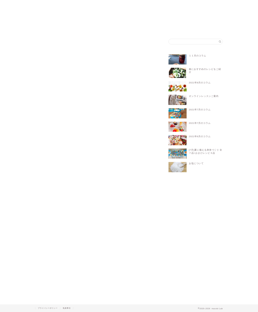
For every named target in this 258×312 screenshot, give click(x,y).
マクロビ (73, 192)
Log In (119, 179)
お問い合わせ (174, 4)
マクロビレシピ (89, 192)
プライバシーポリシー (48, 308)
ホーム (48, 4)
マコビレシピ (98, 4)
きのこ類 (45, 56)
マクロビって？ (73, 4)
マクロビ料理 (105, 192)
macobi (46, 192)
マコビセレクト (123, 4)
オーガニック (60, 192)
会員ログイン (148, 4)
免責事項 (67, 308)
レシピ (119, 192)
